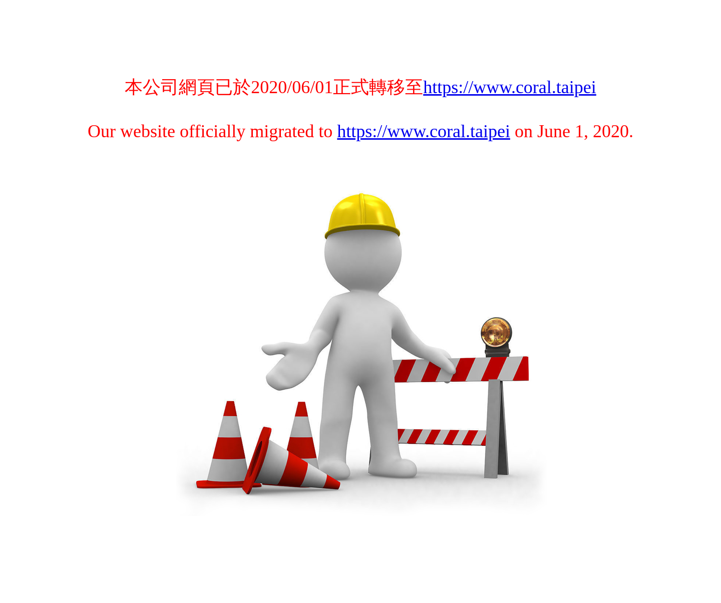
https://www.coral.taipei (509, 87)
